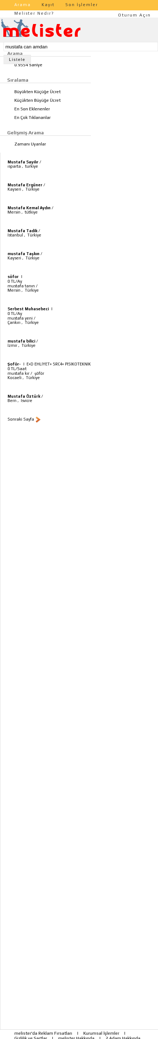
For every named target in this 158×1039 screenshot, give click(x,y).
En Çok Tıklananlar (32, 117)
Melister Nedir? (34, 13)
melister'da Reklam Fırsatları (43, 1033)
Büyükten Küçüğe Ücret (37, 91)
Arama (22, 5)
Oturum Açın (134, 15)
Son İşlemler (81, 5)
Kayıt (48, 5)
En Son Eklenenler (32, 108)
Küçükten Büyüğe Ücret (37, 100)
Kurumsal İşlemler (101, 1033)
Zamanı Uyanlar (30, 144)
